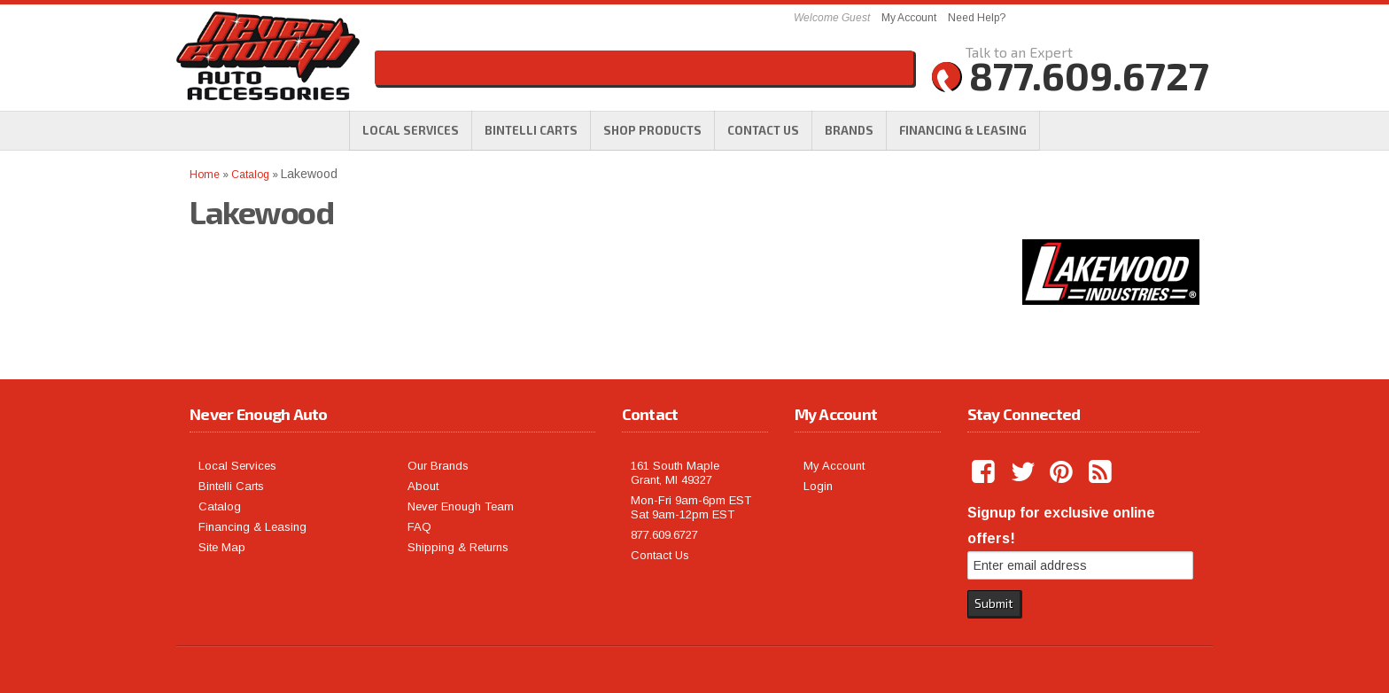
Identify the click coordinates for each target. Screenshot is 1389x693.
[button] (652, 130)
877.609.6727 (664, 534)
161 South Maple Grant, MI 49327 (675, 473)
